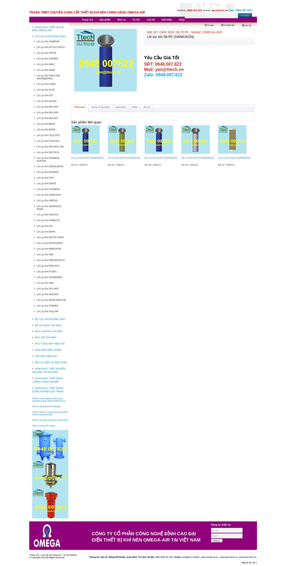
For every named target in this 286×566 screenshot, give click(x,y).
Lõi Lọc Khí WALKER (47, 294)
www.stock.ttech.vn (248, 557)
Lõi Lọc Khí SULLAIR (47, 311)
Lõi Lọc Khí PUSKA (47, 271)
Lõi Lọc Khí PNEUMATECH (51, 260)
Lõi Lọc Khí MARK (46, 231)
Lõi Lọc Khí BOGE (46, 129)
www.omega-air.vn (209, 557)
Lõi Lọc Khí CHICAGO (48, 141)
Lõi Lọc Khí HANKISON (49, 195)
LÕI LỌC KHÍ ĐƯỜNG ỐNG (50, 36)
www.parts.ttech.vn (228, 557)
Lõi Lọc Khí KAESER (47, 58)
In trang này (228, 25)
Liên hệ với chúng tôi (51, 555)
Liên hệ (246, 25)
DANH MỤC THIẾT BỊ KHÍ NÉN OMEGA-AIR (48, 29)
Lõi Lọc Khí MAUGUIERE (50, 243)
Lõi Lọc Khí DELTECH (48, 152)
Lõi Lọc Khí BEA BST (47, 118)
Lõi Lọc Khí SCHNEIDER (49, 277)
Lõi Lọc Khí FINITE (46, 183)
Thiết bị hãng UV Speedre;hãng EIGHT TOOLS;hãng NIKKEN (50, 413)
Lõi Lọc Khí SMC (45, 283)
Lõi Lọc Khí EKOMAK (48, 172)
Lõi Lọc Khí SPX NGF (48, 288)
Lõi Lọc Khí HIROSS (47, 200)
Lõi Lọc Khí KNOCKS (47, 214)
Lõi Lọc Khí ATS (45, 95)
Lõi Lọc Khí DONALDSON (50, 166)
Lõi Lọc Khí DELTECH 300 (50, 146)
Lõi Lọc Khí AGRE (46, 70)
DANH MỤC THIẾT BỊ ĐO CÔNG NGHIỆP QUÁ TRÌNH (47, 390)
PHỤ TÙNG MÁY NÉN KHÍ (50, 343)
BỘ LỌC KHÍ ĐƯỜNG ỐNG (50, 319)
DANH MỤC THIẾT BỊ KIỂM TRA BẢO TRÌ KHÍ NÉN (48, 370)
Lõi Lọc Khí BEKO (46, 124)
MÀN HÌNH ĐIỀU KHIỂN (48, 349)
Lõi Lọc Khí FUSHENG (48, 189)
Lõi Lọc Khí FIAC (45, 178)
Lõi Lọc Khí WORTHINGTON (51, 300)
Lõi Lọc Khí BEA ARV (47, 112)
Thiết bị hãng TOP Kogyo (43, 426)
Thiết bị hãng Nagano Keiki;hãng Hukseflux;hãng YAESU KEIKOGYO (48, 399)
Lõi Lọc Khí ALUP (46, 89)
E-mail (208, 25)
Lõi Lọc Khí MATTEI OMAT (50, 237)
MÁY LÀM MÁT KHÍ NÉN (48, 331)
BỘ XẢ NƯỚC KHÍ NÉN (48, 325)
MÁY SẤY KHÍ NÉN (45, 337)
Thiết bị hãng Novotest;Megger (46, 406)
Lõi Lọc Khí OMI (45, 254)
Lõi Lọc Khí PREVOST (48, 266)
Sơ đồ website (70, 555)
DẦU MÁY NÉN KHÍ (46, 356)
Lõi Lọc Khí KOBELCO (48, 220)
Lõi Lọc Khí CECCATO (48, 135)
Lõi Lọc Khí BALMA (47, 101)
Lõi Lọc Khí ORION (46, 53)
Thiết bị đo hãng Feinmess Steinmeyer (50, 420)
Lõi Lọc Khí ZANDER (47, 305)
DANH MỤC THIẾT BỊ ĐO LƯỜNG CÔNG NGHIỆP (47, 380)
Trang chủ (34, 555)
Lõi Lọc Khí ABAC (46, 64)
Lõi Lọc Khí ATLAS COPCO (51, 47)
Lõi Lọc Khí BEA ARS (47, 107)
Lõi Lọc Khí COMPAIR (48, 41)
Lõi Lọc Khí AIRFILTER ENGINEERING (48, 77)
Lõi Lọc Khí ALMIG (46, 84)
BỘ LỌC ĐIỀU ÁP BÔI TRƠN (51, 362)
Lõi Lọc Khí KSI (45, 226)
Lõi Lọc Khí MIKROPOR (49, 249)
